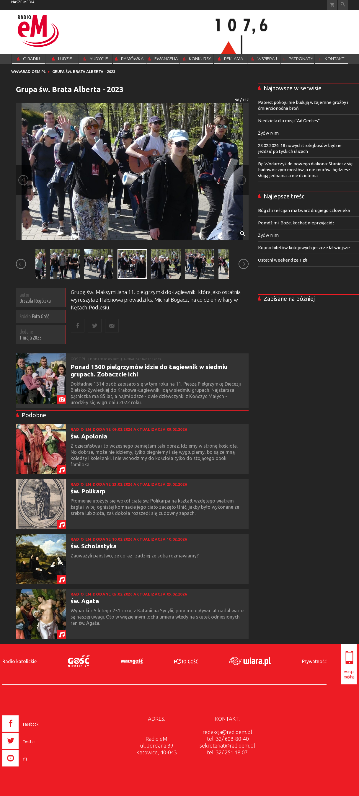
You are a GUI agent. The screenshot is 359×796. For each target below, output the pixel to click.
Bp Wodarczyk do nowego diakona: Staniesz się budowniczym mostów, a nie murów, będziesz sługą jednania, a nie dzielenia (305, 169)
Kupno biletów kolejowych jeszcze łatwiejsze (304, 247)
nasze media (23, 2)
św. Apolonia (89, 436)
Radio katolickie (19, 661)
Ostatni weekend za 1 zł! (282, 259)
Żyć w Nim (268, 133)
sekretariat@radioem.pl (227, 745)
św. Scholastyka (94, 545)
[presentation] (33, 767)
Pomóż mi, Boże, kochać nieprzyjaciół (296, 222)
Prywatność (314, 661)
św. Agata (85, 600)
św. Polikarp (88, 491)
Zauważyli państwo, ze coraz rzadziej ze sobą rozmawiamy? (135, 555)
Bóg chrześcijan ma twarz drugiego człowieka (304, 210)
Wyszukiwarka (343, 5)
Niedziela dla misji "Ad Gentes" (289, 120)
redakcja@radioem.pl (227, 732)
